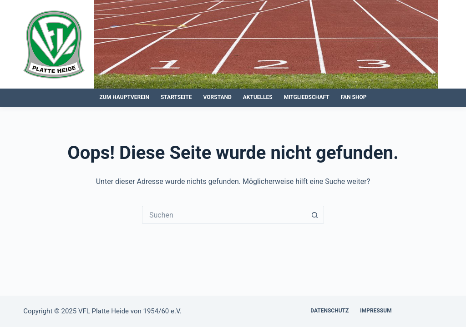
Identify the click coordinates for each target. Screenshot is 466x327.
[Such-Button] (315, 215)
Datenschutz (329, 310)
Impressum (375, 310)
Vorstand (217, 97)
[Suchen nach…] (224, 215)
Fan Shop (354, 97)
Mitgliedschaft (306, 97)
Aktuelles (258, 97)
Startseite (176, 97)
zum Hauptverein (124, 97)
